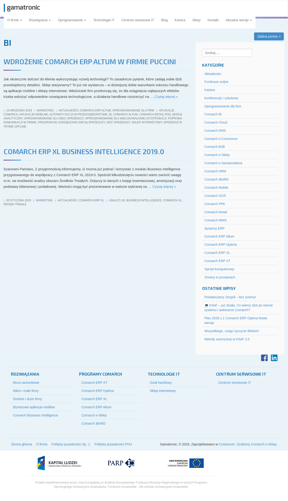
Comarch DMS (215, 130)
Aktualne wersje (239, 20)
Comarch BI (213, 114)
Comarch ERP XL (91, 200)
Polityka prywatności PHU (113, 444)
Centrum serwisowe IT (138, 20)
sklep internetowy (147, 122)
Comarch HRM (215, 171)
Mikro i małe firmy (26, 391)
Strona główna (21, 444)
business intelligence (144, 200)
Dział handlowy (161, 382)
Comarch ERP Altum (95, 110)
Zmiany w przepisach (219, 277)
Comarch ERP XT (217, 261)
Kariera (180, 20)
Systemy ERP (214, 228)
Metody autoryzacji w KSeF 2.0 (227, 339)
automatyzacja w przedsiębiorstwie (78, 114)
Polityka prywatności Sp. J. (71, 444)
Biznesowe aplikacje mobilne (34, 407)
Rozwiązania (40, 20)
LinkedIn (274, 358)
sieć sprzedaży (118, 122)
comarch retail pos (155, 114)
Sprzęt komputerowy (219, 269)
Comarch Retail (215, 212)
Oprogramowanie (72, 20)
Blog (164, 20)
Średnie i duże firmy (27, 399)
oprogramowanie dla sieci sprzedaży (54, 118)
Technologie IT (103, 20)
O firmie (14, 20)
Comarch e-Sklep (217, 155)
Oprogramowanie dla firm (133, 110)
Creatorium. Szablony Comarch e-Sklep (248, 444)
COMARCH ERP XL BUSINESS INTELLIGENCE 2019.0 (84, 151)
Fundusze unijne (216, 82)
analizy (114, 200)
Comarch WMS (215, 220)
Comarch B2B (214, 147)
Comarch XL (172, 200)
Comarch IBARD (216, 179)
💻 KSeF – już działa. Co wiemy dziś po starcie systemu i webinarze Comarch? (238, 307)
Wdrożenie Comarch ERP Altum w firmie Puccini (90, 61)
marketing (45, 110)
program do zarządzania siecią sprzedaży (71, 122)
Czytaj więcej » (166, 97)
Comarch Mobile (216, 187)
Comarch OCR (215, 196)
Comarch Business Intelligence (35, 415)
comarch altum (125, 114)
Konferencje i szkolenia (221, 98)
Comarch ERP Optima (220, 244)
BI (110, 114)
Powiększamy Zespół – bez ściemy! (230, 297)
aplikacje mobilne (33, 114)
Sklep (196, 20)
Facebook (264, 358)
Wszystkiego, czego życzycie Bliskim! (231, 331)
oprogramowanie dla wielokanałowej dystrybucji (126, 118)
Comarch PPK (214, 204)
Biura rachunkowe (26, 382)
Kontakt (213, 20)
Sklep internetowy (163, 391)
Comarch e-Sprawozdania (223, 163)
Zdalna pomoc (269, 36)
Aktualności (68, 110)
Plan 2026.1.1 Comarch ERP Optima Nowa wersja (235, 320)
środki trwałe (15, 204)
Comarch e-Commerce (221, 139)
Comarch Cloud (215, 122)
